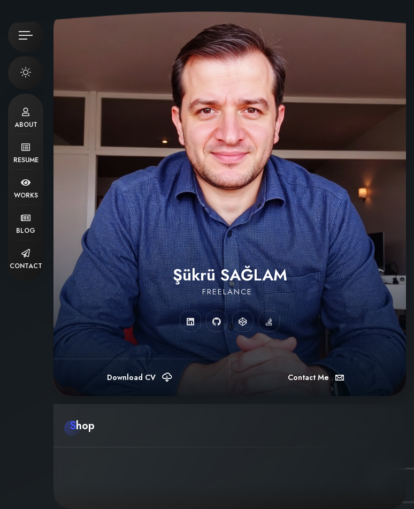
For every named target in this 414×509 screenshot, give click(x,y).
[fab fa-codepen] (243, 321)
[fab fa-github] (216, 321)
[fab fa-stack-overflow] (269, 321)
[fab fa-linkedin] (190, 321)
